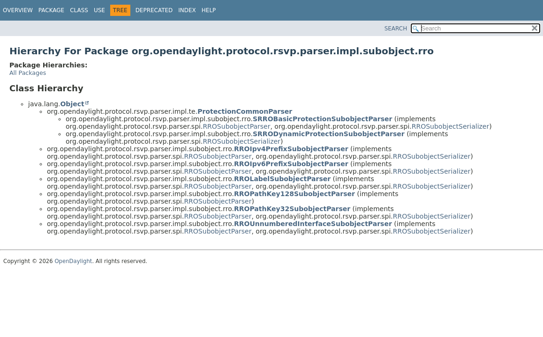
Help (209, 10)
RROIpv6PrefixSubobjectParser (291, 164)
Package (51, 10)
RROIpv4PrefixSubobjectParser (291, 149)
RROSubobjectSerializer (450, 126)
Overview (18, 10)
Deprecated (154, 10)
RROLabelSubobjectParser (282, 179)
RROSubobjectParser (236, 126)
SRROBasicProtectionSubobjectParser (322, 119)
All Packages (27, 72)
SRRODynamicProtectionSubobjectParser (329, 134)
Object (72, 104)
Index (187, 10)
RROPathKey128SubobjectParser (294, 194)
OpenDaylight (73, 261)
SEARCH (396, 28)
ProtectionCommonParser (244, 111)
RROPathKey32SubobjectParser (292, 208)
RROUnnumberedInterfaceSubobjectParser (313, 223)
